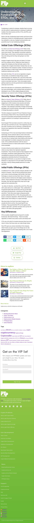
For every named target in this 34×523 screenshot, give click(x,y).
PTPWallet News (8, 321)
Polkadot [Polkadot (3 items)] (18, 340)
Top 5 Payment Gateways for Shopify (21, 281)
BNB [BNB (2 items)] (16, 330)
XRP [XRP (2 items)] (10, 344)
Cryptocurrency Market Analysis (12, 319)
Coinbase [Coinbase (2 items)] (24, 330)
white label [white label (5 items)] (6, 344)
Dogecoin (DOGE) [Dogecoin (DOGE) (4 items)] (4, 338)
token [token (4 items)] (25, 342)
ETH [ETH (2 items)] (19, 338)
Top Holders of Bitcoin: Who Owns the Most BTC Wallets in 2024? (21, 270)
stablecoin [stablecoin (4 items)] (22, 342)
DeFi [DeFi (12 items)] (21, 336)
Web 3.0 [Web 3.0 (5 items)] (2, 344)
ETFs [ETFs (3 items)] (17, 338)
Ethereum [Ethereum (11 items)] (22, 338)
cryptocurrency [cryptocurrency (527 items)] (8, 332)
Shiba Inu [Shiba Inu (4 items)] (14, 342)
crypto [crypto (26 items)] (28, 330)
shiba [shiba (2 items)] (11, 342)
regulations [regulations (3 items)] (27, 340)
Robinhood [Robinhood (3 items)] (3, 342)
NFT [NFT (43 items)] (7, 340)
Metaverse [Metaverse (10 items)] (3, 340)
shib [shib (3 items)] (8, 342)
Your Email (5, 369)
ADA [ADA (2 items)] (1, 330)
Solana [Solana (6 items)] (17, 342)
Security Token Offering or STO (15, 99)
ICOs (13, 74)
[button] (25, 3)
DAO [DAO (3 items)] (18, 336)
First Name (5, 364)
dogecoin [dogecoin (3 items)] (29, 336)
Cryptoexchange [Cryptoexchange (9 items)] (19, 333)
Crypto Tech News (8, 315)
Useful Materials (8, 322)
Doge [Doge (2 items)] (26, 336)
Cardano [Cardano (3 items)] (20, 330)
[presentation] (17, 377)
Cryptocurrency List (9, 317)
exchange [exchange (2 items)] (27, 338)
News (3, 464)
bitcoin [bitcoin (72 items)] (8, 330)
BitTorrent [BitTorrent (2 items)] (13, 330)
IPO (9, 170)
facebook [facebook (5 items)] (31, 338)
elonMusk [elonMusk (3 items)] (10, 338)
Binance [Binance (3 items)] (4, 330)
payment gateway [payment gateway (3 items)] (13, 340)
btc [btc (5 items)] (18, 330)
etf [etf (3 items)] (15, 338)
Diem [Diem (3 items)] (23, 336)
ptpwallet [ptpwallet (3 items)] (22, 340)
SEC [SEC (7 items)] (6, 342)
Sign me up (17, 381)
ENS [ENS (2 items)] (13, 338)
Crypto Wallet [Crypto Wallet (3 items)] (14, 336)
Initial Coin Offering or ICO (16, 49)
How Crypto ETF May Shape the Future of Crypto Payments (21, 291)
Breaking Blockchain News (11, 313)
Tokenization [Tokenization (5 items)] (29, 342)
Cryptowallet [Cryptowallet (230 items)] (6, 336)
